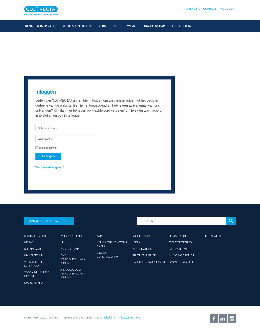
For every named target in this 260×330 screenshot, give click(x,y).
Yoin (102, 26)
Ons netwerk (124, 26)
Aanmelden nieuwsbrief (49, 221)
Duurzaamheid (33, 282)
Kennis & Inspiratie (40, 26)
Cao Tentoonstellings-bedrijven (73, 259)
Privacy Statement (129, 317)
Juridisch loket (179, 248)
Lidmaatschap (154, 26)
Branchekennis (34, 255)
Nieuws (28, 242)
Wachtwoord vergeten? (49, 167)
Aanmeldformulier (181, 261)
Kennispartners (142, 248)
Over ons (193, 8)
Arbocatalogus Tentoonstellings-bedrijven (73, 273)
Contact (209, 8)
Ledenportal (182, 26)
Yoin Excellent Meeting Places (112, 244)
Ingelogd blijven (48, 147)
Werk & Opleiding (77, 26)
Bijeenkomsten (33, 248)
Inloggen (227, 8)
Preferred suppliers (144, 255)
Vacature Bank (69, 248)
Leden (136, 242)
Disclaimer (110, 317)
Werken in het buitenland (33, 263)
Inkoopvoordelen (181, 255)
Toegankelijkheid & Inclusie (37, 274)
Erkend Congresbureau (107, 254)
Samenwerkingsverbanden (150, 261)
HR (61, 242)
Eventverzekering (180, 242)
